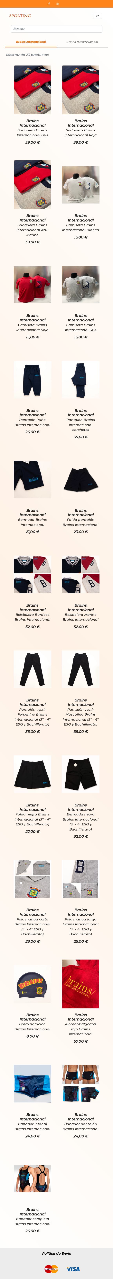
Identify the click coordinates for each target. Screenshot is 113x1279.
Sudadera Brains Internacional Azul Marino (32, 230)
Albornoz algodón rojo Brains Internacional (80, 1029)
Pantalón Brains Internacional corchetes (80, 425)
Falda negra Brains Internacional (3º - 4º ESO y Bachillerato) (32, 819)
